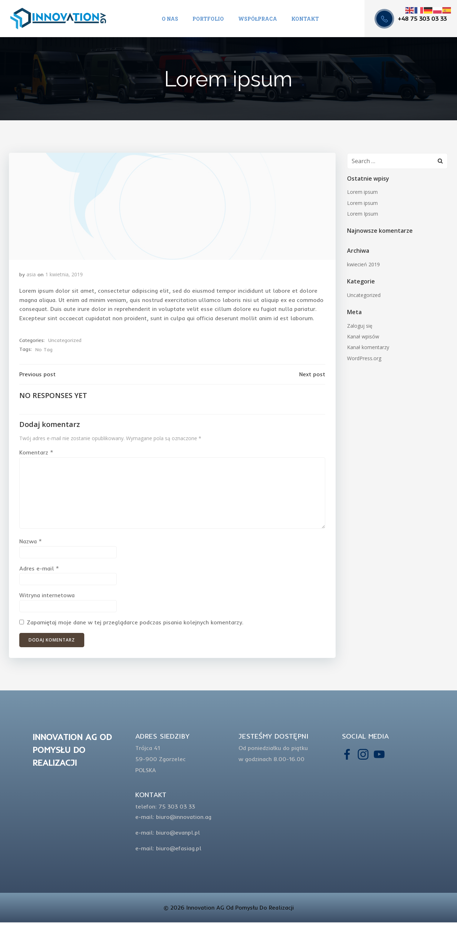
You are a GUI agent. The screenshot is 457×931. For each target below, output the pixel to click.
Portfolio (208, 18)
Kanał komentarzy (368, 347)
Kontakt (305, 18)
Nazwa (30, 543)
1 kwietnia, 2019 (64, 276)
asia (31, 276)
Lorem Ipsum (362, 214)
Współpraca (257, 18)
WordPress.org (364, 359)
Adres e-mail (39, 570)
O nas (170, 18)
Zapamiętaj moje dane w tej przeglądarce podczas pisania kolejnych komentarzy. (135, 624)
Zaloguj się (359, 326)
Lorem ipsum (362, 192)
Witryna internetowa (47, 597)
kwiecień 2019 (363, 265)
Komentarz (36, 454)
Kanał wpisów (363, 337)
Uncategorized (64, 342)
